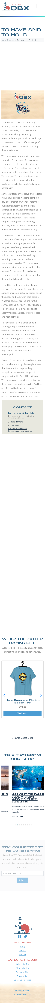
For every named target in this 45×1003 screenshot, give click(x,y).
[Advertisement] (22, 66)
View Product (22, 713)
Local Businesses (22, 980)
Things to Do (22, 968)
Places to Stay (23, 972)
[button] (41, 695)
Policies (22, 954)
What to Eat (22, 976)
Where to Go (22, 964)
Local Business (8, 40)
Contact (22, 950)
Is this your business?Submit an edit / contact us (20, 429)
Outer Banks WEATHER (22, 895)
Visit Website (16, 425)
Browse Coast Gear (22, 737)
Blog (22, 946)
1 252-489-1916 (17, 422)
